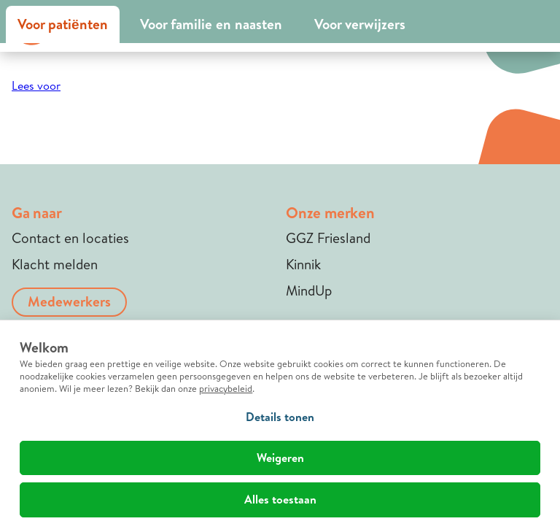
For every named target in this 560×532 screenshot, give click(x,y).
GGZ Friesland (328, 237)
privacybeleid (225, 388)
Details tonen (280, 417)
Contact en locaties (70, 237)
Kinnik (303, 264)
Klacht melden (55, 264)
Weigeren (280, 458)
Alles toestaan (280, 499)
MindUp (309, 290)
